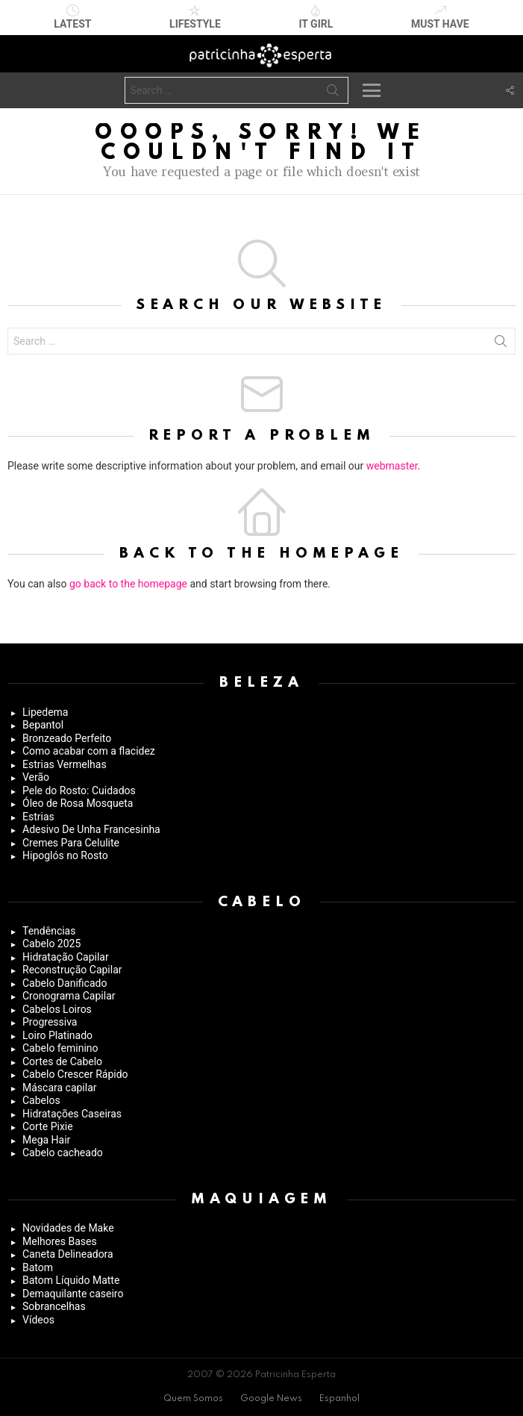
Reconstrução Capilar (72, 970)
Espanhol (339, 1398)
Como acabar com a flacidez (88, 751)
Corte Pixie (47, 1126)
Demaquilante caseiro (72, 1294)
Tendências (48, 931)
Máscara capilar (59, 1088)
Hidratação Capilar (65, 957)
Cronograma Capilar (69, 996)
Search (333, 93)
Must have (440, 17)
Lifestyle (195, 17)
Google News (271, 1398)
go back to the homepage (128, 584)
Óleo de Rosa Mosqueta (77, 803)
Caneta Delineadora (67, 1254)
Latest (72, 17)
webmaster (392, 466)
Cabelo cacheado (62, 1152)
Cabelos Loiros (57, 1009)
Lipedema (45, 712)
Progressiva (49, 1022)
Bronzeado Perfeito (66, 738)
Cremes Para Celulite (70, 843)
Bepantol (42, 725)
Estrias (38, 817)
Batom (37, 1267)
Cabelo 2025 (51, 943)
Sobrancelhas (54, 1306)
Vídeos (38, 1320)
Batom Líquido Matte (70, 1280)
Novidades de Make (68, 1228)
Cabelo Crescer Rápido (75, 1074)
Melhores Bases (59, 1241)
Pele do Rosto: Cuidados (79, 790)
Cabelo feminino (60, 1048)
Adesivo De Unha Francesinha (91, 829)
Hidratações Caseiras (72, 1114)
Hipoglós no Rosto (65, 855)
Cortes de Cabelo (62, 1061)
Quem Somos (193, 1398)
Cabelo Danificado (64, 983)
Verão (35, 777)
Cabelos (41, 1100)
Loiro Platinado (57, 1035)
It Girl (315, 17)
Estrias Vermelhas (64, 764)
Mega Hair (46, 1140)
